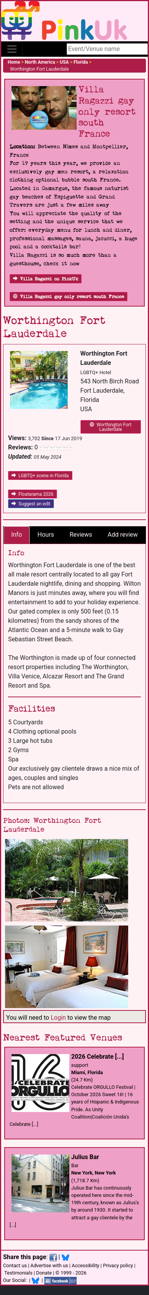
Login (58, 1017)
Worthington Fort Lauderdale (110, 427)
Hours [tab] (45, 534)
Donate (44, 1273)
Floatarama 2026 (33, 494)
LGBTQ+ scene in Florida (40, 475)
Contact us (15, 1265)
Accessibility (85, 1265)
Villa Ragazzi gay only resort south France (68, 296)
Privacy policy (118, 1265)
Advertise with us (49, 1265)
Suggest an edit (31, 504)
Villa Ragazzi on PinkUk (45, 279)
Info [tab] (16, 534)
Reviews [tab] (81, 534)
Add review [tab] (123, 534)
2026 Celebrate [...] (97, 1056)
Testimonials (18, 1273)
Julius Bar (85, 1157)
